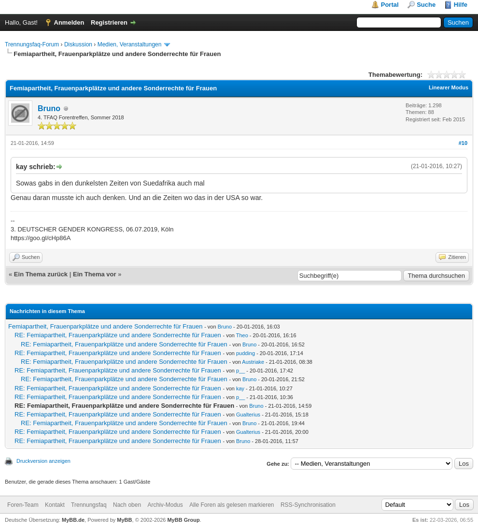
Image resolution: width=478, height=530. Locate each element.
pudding (245, 353)
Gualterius (248, 414)
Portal (390, 4)
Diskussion (78, 44)
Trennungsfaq (89, 504)
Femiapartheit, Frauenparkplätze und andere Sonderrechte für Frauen (105, 326)
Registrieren (109, 22)
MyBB (124, 520)
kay (240, 388)
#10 (463, 143)
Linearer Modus (448, 87)
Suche (426, 4)
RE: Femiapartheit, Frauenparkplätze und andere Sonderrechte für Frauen (117, 335)
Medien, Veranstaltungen (130, 44)
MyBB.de (73, 520)
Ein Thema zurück (41, 274)
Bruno (49, 108)
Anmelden (69, 22)
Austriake (253, 362)
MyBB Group (183, 520)
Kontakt (55, 504)
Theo (242, 335)
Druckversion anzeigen (43, 461)
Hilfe (460, 4)
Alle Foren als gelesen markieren (231, 504)
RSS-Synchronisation (308, 504)
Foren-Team (23, 504)
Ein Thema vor (94, 274)
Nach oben (127, 504)
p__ (240, 370)
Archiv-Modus (165, 504)
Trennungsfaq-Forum (32, 44)
